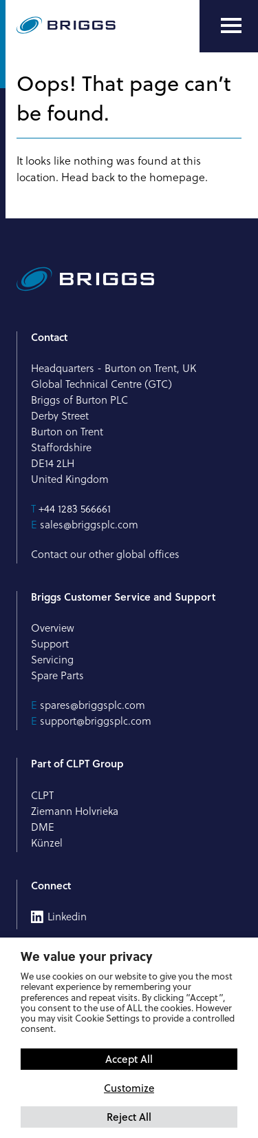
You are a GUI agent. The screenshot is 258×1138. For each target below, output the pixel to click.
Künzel (47, 843)
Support (50, 644)
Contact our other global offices (105, 554)
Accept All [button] (129, 1058)
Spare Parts (57, 675)
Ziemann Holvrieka (74, 811)
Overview (52, 628)
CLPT (42, 795)
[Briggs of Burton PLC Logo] (66, 26)
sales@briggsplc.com (89, 524)
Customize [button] (129, 1088)
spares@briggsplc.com (92, 705)
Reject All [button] (129, 1116)
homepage (177, 177)
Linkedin (67, 917)
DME (42, 827)
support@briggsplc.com (95, 721)
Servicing (52, 659)
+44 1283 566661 (75, 508)
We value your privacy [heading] (87, 956)
